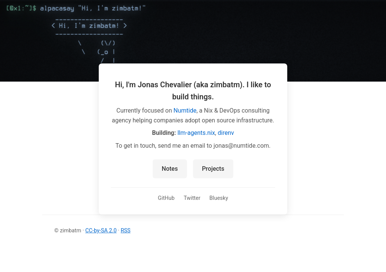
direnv (226, 132)
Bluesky (219, 198)
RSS (125, 230)
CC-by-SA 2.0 (100, 230)
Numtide (184, 110)
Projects (213, 168)
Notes (170, 168)
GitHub (166, 198)
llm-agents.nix (196, 132)
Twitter (192, 198)
